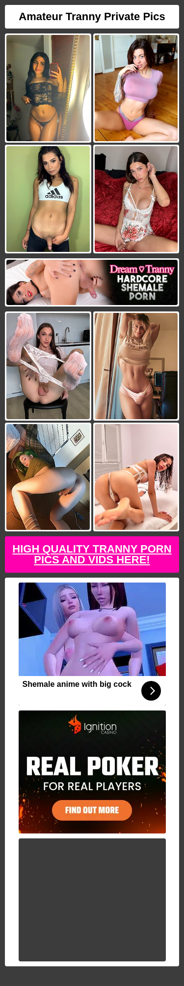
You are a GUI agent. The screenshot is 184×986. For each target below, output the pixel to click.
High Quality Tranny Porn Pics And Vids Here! (91, 554)
